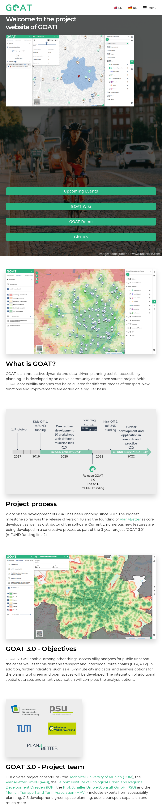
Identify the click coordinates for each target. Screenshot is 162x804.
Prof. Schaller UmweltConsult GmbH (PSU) (99, 787)
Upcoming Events (81, 191)
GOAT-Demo (81, 221)
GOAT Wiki (81, 206)
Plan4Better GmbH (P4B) (27, 782)
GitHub (81, 236)
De (132, 8)
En (117, 8)
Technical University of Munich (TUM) (101, 777)
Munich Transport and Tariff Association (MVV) (46, 792)
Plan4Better (130, 519)
